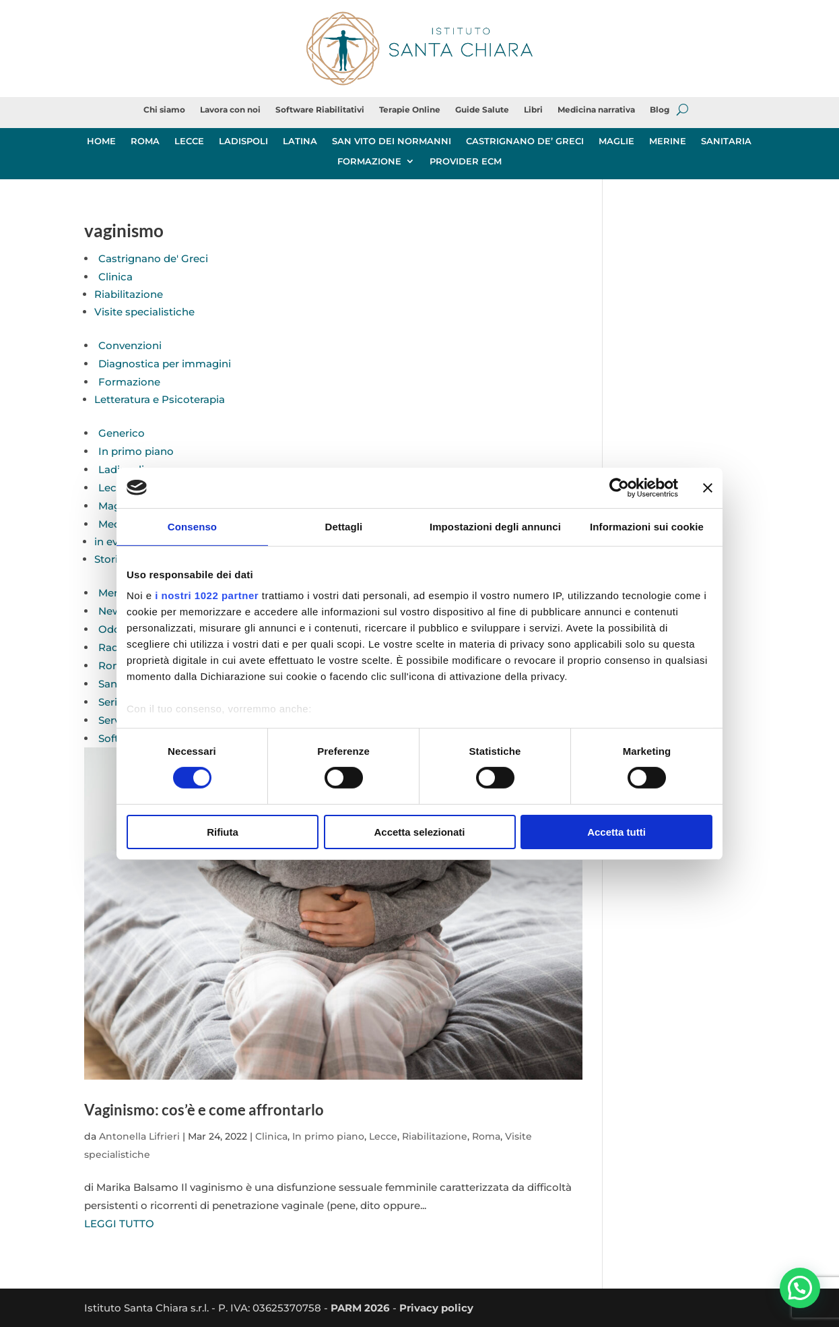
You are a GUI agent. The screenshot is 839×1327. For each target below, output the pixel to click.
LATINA (300, 141)
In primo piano (136, 451)
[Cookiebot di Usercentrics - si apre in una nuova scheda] (619, 487)
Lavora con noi (230, 110)
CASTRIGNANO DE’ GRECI (525, 141)
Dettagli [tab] (344, 526)
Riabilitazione (128, 294)
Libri (533, 110)
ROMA (145, 141)
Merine (115, 592)
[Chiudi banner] (707, 487)
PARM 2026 (360, 1307)
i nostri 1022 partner (207, 595)
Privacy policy (436, 1307)
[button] (799, 1287)
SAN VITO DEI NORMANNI (391, 141)
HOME (101, 141)
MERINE (667, 141)
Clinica (115, 276)
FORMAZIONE (369, 161)
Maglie (115, 505)
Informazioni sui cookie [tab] (647, 526)
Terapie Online (409, 110)
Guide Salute (482, 110)
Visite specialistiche (144, 311)
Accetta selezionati (419, 832)
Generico (121, 433)
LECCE (189, 141)
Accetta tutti (616, 832)
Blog (659, 110)
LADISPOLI (243, 141)
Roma (113, 665)
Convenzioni (130, 345)
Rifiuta (222, 832)
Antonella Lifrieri (139, 1136)
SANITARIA (726, 141)
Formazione (129, 381)
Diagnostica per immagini (164, 363)
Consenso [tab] (192, 526)
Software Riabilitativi (319, 110)
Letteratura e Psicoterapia (159, 399)
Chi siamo (164, 110)
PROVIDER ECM (466, 161)
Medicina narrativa (596, 110)
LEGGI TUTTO (119, 1223)
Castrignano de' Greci (153, 258)
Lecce (113, 487)
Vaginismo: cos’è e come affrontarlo (204, 1110)
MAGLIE (616, 141)
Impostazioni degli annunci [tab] (495, 526)
